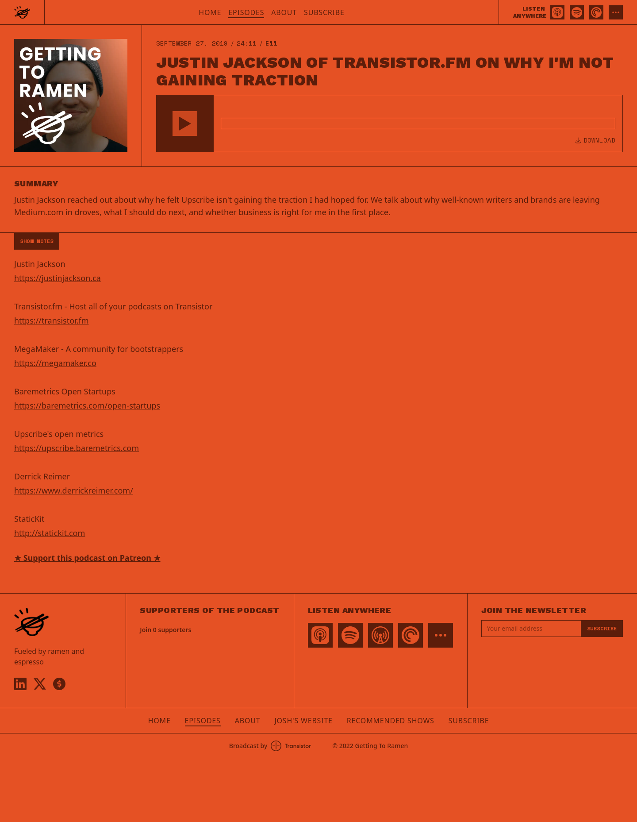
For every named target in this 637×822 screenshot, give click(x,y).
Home (210, 12)
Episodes (246, 12)
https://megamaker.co (55, 363)
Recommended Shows (390, 721)
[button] (185, 123)
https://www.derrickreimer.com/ (73, 490)
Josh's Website (303, 721)
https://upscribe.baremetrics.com (76, 448)
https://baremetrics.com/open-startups (87, 405)
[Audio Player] (389, 123)
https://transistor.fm (51, 320)
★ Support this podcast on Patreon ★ (87, 557)
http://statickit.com (49, 533)
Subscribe (324, 12)
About (284, 12)
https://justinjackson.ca (57, 278)
